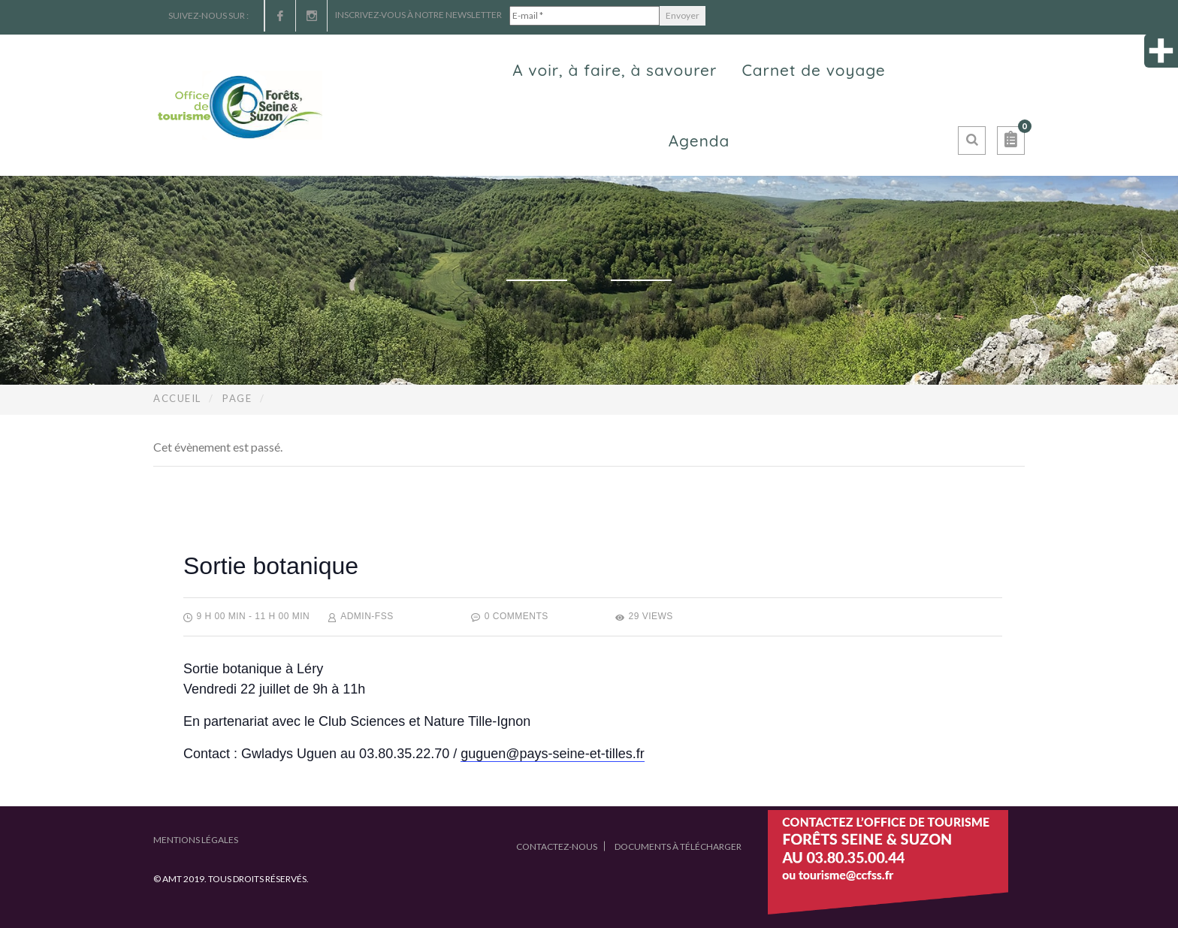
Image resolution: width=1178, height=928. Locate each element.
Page (237, 398)
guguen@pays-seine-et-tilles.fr (552, 753)
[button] (1011, 140)
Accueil (177, 398)
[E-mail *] (584, 16)
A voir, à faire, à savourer (614, 70)
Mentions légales (195, 839)
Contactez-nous (556, 846)
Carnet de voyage (813, 70)
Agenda (699, 140)
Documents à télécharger (678, 846)
